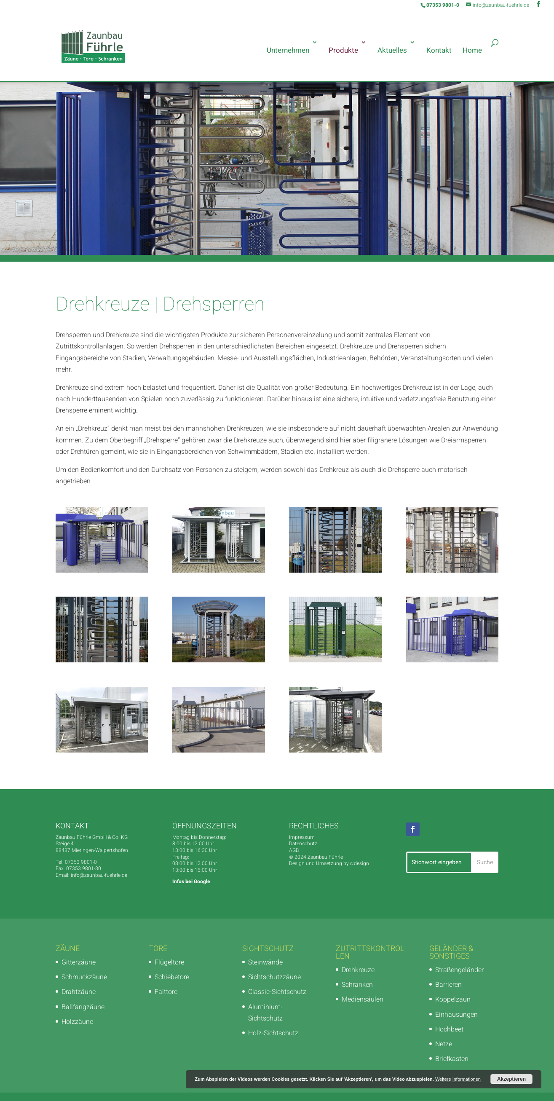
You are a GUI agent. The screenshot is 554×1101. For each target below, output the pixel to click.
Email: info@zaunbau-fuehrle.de (91, 875)
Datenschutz (303, 843)
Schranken (357, 985)
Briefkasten (451, 1059)
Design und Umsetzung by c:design (329, 863)
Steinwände (265, 962)
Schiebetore (172, 977)
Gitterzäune (79, 962)
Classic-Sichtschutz (277, 992)
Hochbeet (449, 1029)
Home (472, 50)
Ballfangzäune (83, 1007)
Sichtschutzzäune (274, 977)
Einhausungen (456, 1015)
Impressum (302, 837)
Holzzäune (77, 1022)
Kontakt (439, 50)
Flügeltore (169, 962)
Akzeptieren (511, 1079)
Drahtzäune (79, 992)
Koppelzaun (453, 999)
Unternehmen (288, 50)
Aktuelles (392, 50)
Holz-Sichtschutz (273, 1033)
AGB (294, 850)
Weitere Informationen (458, 1079)
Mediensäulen (362, 999)
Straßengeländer (459, 970)
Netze (443, 1044)
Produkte (343, 50)
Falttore (166, 992)
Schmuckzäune (84, 977)
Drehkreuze (358, 970)
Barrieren (448, 985)
